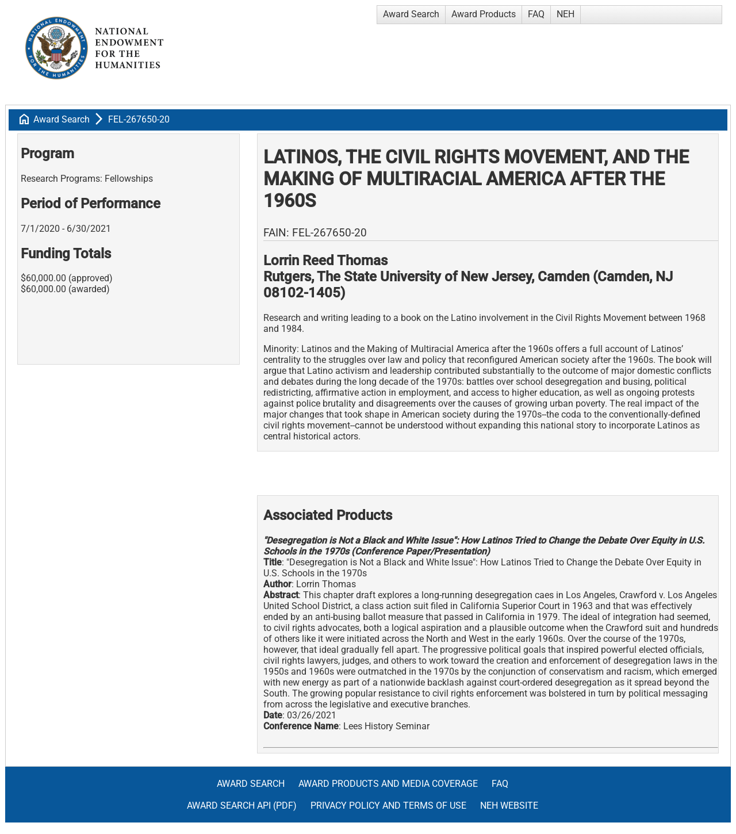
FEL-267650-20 (139, 119)
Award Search (411, 14)
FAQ (536, 14)
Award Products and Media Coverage (388, 783)
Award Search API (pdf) (242, 805)
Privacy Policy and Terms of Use (388, 805)
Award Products (483, 14)
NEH (565, 14)
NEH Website (509, 805)
